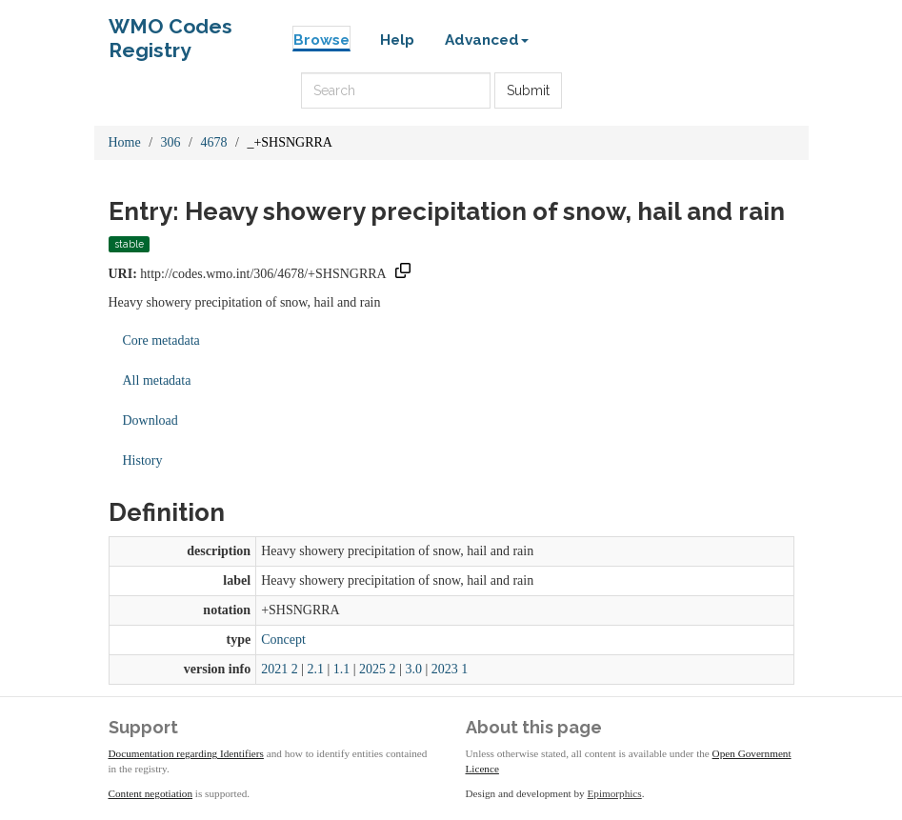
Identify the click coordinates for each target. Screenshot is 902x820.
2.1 (315, 669)
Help (397, 40)
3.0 (413, 669)
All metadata (157, 380)
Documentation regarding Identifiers (186, 753)
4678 (214, 142)
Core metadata (161, 340)
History (143, 460)
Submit (528, 90)
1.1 (342, 669)
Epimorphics (615, 793)
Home (125, 142)
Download (150, 420)
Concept (283, 639)
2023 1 (450, 669)
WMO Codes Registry (170, 31)
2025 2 (377, 669)
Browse (321, 40)
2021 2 (279, 669)
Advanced (487, 40)
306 (171, 142)
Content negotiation (151, 793)
